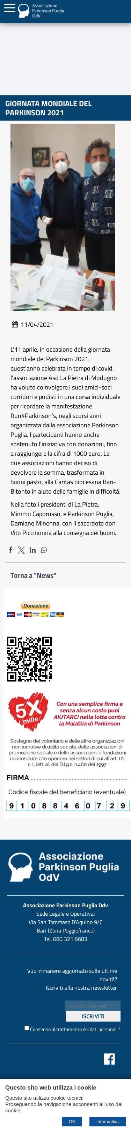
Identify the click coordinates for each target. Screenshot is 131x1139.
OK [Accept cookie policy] (72, 1121)
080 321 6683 (70, 939)
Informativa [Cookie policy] (107, 1121)
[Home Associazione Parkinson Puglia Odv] (40, 15)
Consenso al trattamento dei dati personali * (72, 1029)
